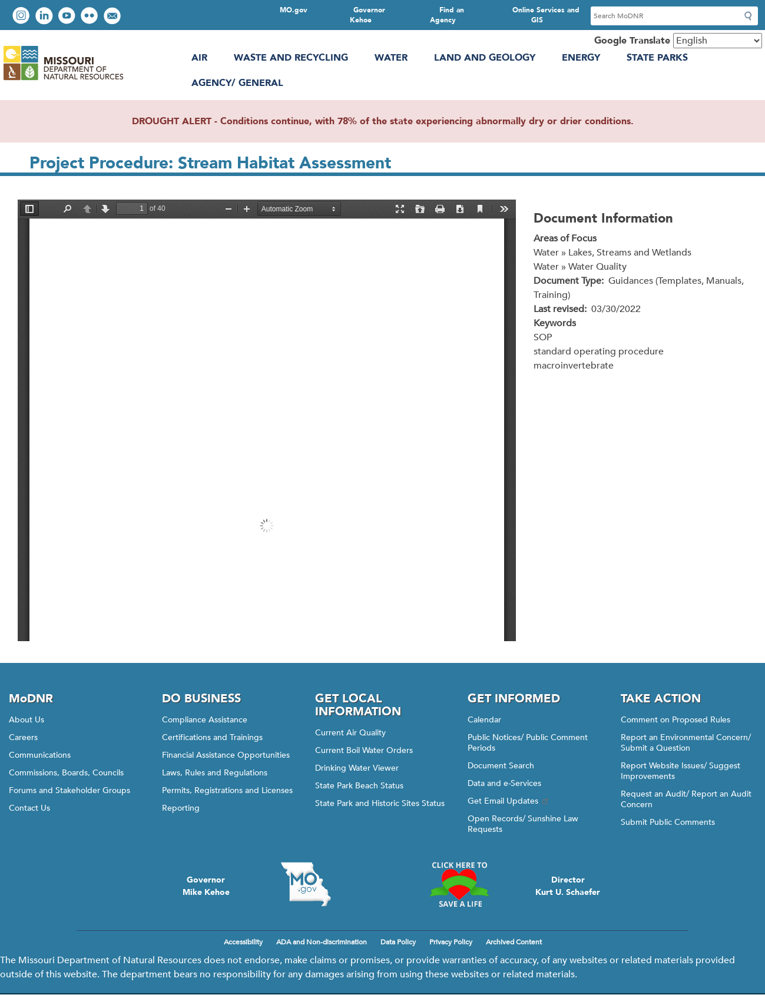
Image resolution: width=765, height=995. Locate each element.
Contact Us (29, 808)
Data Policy (398, 942)
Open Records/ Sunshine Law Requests (523, 824)
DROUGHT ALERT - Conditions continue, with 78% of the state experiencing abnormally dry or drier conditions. (383, 121)
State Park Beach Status (359, 785)
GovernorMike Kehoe (206, 886)
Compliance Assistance (204, 719)
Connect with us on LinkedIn (45, 16)
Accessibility (243, 942)
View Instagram (22, 16)
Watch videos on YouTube (68, 16)
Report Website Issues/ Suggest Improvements (680, 771)
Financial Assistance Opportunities (226, 755)
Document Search (501, 765)
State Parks (657, 57)
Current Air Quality (350, 732)
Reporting (181, 808)
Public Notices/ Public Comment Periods (528, 743)
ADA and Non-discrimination (321, 942)
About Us (26, 719)
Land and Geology (484, 57)
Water (391, 57)
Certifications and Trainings (212, 737)
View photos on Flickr (91, 16)
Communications (40, 755)
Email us (113, 16)
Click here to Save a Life (459, 884)
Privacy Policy (450, 942)
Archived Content (514, 942)
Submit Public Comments (668, 822)
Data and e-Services (504, 783)
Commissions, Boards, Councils (66, 772)
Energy (581, 57)
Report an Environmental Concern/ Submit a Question (686, 743)
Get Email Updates (509, 801)
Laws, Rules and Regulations (214, 772)
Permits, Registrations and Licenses (227, 790)
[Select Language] (717, 40)
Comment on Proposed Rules (675, 719)
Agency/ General (237, 83)
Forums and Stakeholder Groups (69, 790)
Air (199, 57)
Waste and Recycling (291, 57)
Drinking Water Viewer (357, 768)
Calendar (484, 719)
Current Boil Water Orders (364, 750)
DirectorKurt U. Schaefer (567, 886)
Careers (23, 737)
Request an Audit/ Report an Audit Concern (686, 799)
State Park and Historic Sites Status (380, 803)
